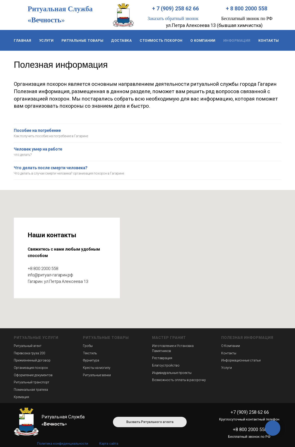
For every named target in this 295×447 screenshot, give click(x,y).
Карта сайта (108, 443)
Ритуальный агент (27, 346)
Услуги (46, 40)
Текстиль (90, 353)
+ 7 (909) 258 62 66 (175, 9)
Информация (237, 40)
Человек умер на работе (38, 149)
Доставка (121, 40)
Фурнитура (91, 360)
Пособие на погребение (37, 130)
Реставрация (162, 358)
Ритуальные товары (82, 40)
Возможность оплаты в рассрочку (179, 380)
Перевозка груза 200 (29, 353)
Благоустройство (166, 365)
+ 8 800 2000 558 (246, 9)
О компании (202, 40)
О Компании (230, 346)
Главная (22, 40)
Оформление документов (33, 375)
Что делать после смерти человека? (50, 167)
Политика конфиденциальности (62, 443)
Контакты (268, 40)
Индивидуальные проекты (172, 373)
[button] (150, 422)
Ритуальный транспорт (31, 382)
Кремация (21, 397)
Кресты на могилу (96, 368)
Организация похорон (31, 368)
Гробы (88, 346)
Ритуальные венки (97, 375)
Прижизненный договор (32, 360)
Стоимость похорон (161, 40)
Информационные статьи (241, 360)
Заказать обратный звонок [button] (173, 18)
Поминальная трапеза (31, 389)
